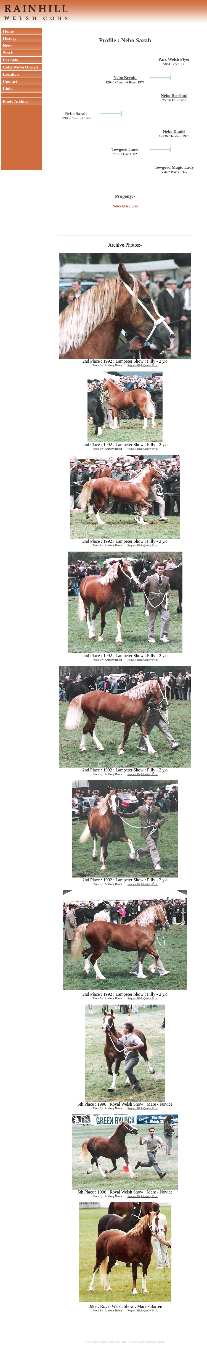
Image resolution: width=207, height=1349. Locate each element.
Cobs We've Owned (19, 67)
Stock (7, 52)
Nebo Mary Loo (125, 206)
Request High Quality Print (143, 365)
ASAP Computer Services (152, 1341)
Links (7, 88)
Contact (9, 81)
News (6, 45)
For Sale (9, 59)
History (9, 38)
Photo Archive (14, 101)
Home (7, 31)
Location (10, 74)
